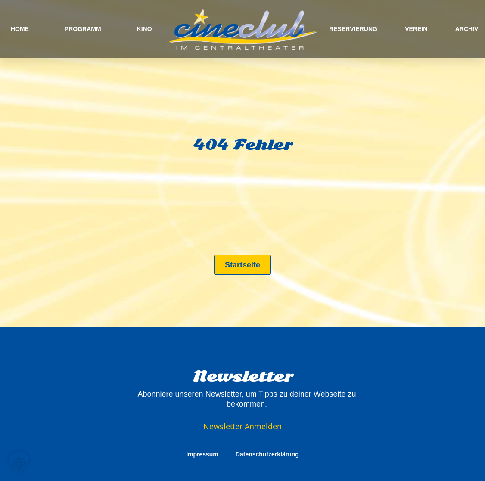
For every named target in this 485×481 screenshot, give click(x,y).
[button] (19, 462)
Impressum (202, 454)
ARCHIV (467, 28)
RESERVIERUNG (353, 28)
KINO (144, 28)
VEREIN (416, 28)
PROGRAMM (83, 28)
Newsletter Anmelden (242, 426)
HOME (20, 28)
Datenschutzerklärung (267, 454)
